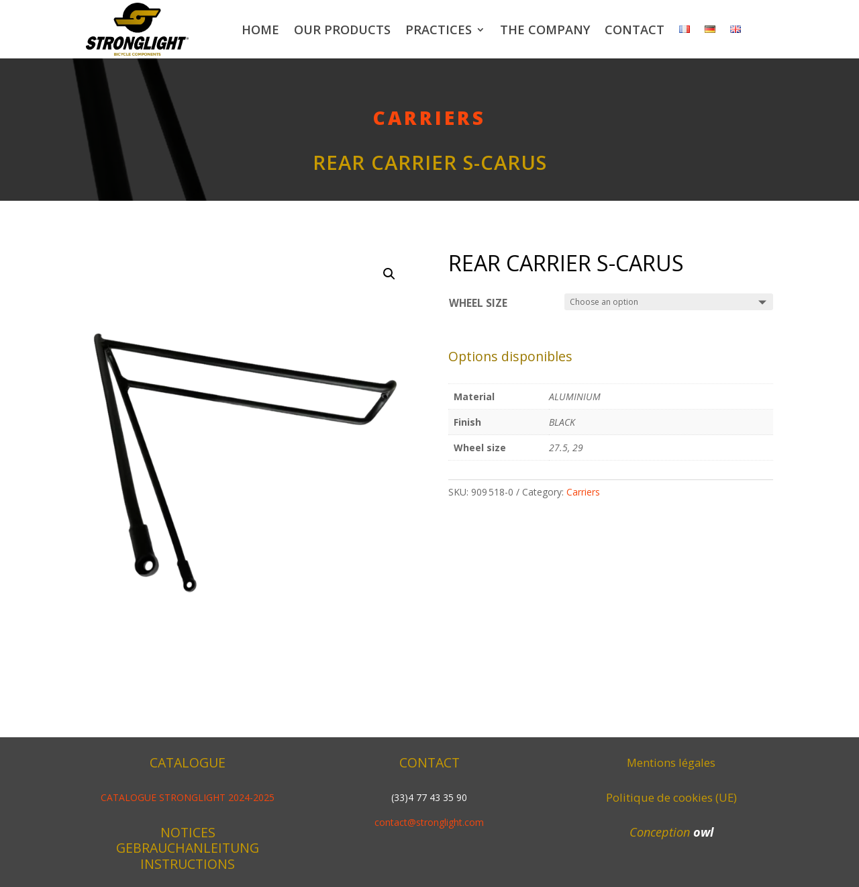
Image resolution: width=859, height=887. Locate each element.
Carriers (429, 117)
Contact (634, 29)
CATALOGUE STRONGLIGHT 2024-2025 (187, 797)
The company (545, 29)
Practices (438, 29)
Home (260, 29)
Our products (342, 29)
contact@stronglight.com (429, 822)
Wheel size (478, 303)
